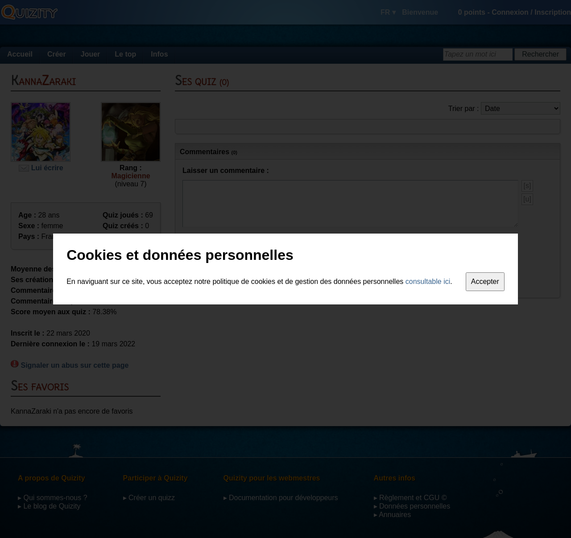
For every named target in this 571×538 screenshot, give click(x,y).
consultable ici (428, 281)
